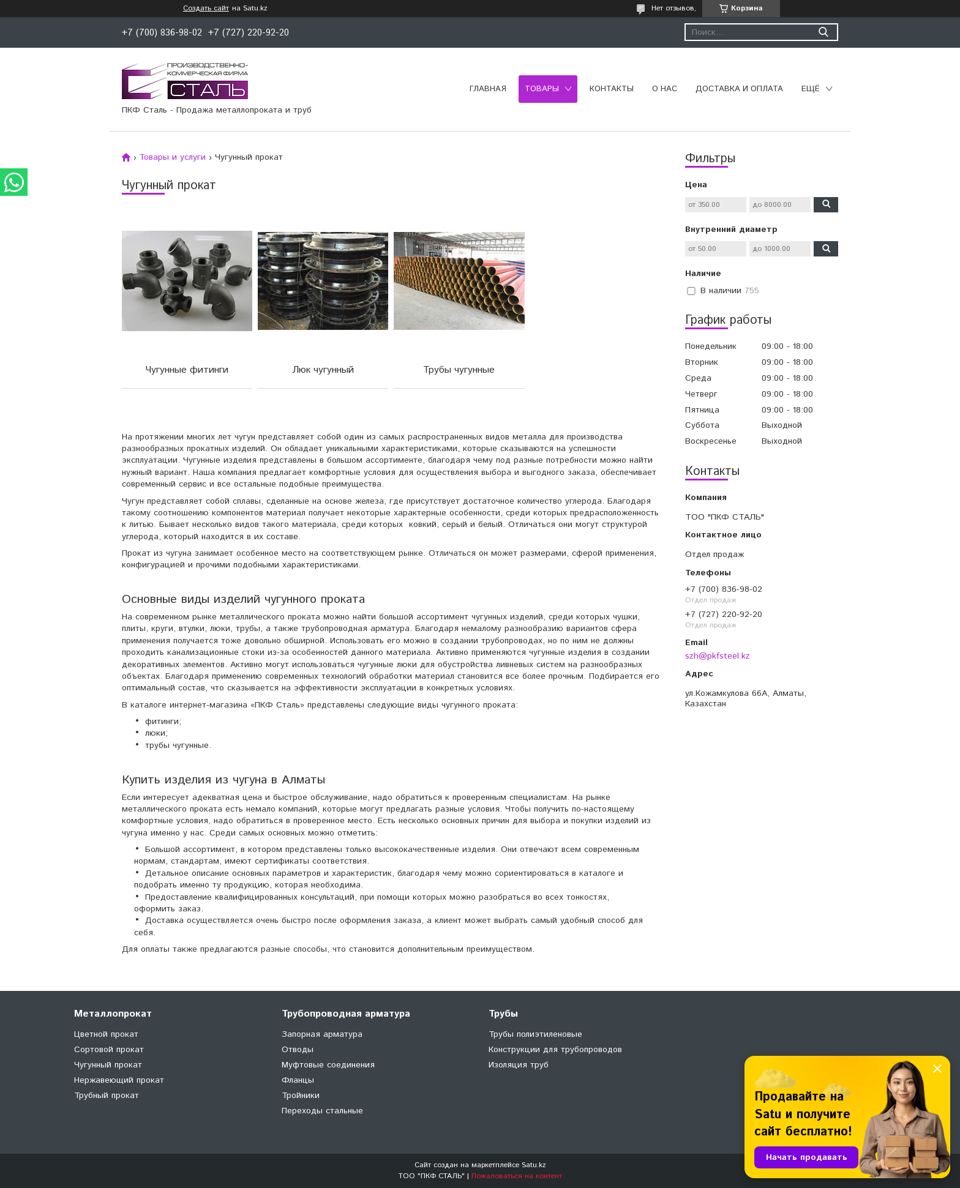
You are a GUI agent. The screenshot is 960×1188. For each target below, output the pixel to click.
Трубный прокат (106, 1095)
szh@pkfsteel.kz (717, 656)
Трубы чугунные (459, 370)
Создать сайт (206, 8)
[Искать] (823, 32)
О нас (664, 89)
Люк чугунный (323, 370)
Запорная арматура (322, 1034)
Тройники (301, 1095)
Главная (488, 89)
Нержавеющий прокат (119, 1080)
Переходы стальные (322, 1111)
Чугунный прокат (108, 1065)
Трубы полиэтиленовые (535, 1034)
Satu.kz (534, 1165)
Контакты (612, 89)
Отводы (297, 1050)
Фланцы (298, 1080)
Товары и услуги (172, 157)
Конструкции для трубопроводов (555, 1050)
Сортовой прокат (109, 1050)
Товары (542, 89)
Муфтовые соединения (328, 1065)
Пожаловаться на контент (516, 1176)
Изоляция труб (519, 1065)
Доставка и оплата (739, 89)
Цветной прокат (106, 1034)
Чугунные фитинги (187, 370)
